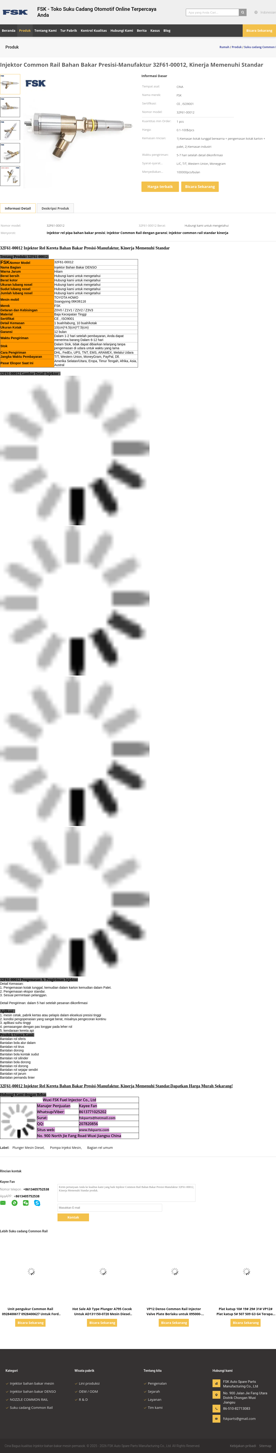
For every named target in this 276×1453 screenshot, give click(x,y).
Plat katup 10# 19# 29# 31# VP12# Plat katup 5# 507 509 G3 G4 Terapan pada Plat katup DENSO (245, 1314)
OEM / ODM (86, 1391)
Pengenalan (155, 1383)
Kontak (73, 1217)
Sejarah (152, 1391)
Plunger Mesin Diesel (28, 1147)
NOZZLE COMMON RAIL (27, 1399)
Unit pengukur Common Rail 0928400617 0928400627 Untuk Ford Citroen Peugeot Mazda (30, 1314)
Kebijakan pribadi (243, 1446)
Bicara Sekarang (259, 30)
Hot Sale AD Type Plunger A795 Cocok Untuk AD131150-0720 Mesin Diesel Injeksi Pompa (102, 1314)
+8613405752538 (36, 1189)
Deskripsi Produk (55, 208)
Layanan (152, 1399)
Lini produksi (87, 1383)
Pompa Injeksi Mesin (65, 1147)
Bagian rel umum (100, 1147)
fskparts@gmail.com (237, 1418)
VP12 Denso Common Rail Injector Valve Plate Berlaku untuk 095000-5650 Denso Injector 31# (174, 1314)
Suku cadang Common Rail (29, 1407)
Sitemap (265, 1446)
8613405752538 (28, 1196)
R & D (81, 1399)
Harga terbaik (160, 186)
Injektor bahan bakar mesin (30, 1383)
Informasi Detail (18, 208)
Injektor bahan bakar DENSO (31, 1391)
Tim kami (153, 1407)
